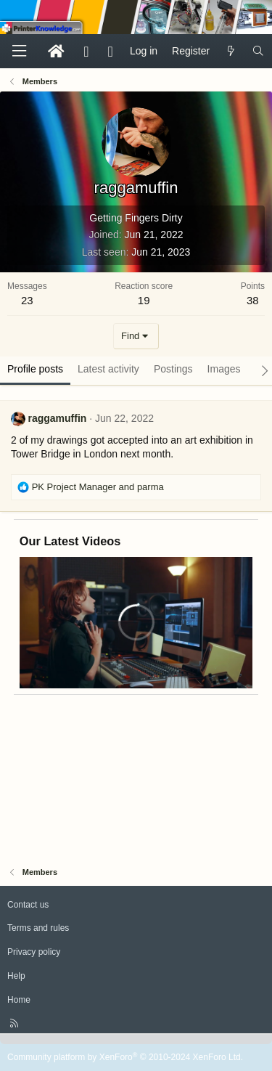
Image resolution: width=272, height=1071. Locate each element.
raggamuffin (57, 418)
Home (18, 1000)
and (98, 486)
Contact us (28, 905)
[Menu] (19, 51)
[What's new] (230, 52)
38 (253, 300)
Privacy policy (33, 952)
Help (16, 976)
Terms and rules (38, 928)
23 (27, 300)
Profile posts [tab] (35, 369)
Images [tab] (224, 369)
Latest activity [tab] (108, 369)
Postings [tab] (173, 369)
